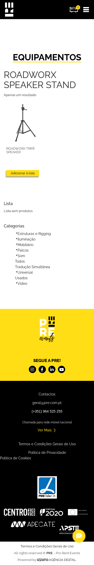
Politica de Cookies (15, 458)
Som (21, 256)
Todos (20, 261)
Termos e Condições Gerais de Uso (47, 444)
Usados (21, 278)
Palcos (23, 250)
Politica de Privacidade (47, 453)
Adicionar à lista (23, 173)
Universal (25, 272)
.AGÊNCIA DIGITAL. (56, 560)
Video (22, 283)
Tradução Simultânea (32, 267)
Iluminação (26, 239)
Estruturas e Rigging (34, 234)
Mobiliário (25, 245)
